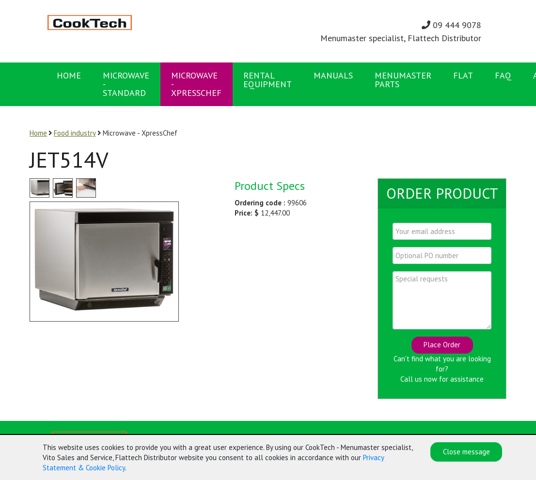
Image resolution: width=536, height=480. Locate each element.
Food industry (75, 133)
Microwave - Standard (126, 84)
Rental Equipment (267, 80)
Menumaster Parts (403, 80)
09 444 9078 (451, 25)
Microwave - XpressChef (196, 84)
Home (69, 75)
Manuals (333, 75)
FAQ (503, 75)
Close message (466, 452)
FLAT (463, 75)
